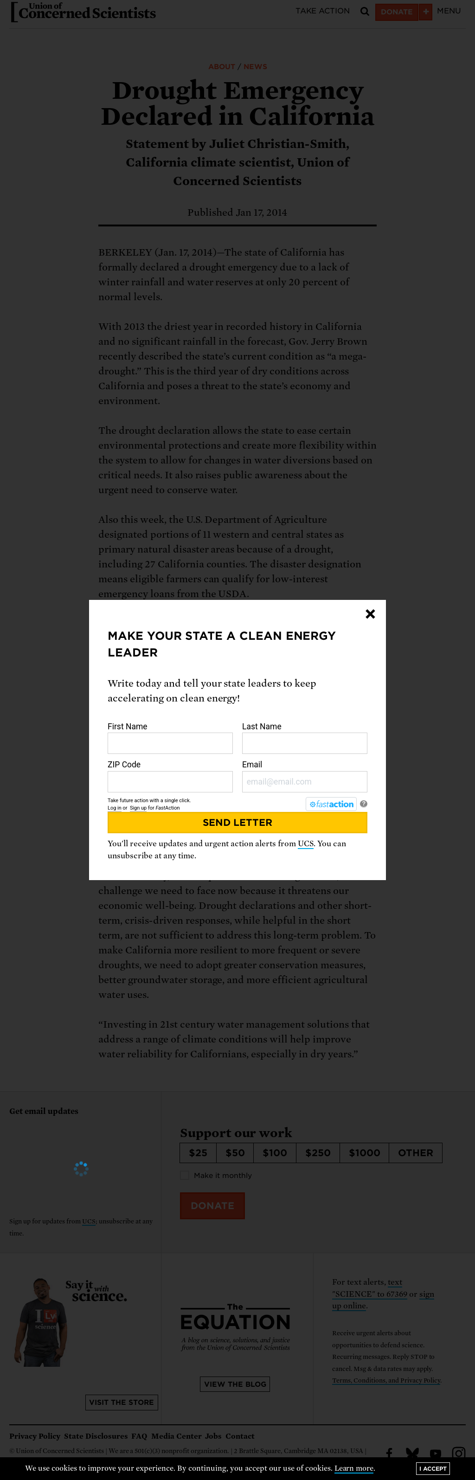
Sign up (138, 808)
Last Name (304, 738)
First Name (170, 738)
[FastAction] (331, 804)
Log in (115, 808)
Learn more (354, 1468)
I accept (433, 1468)
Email (304, 776)
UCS (306, 843)
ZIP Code (170, 776)
